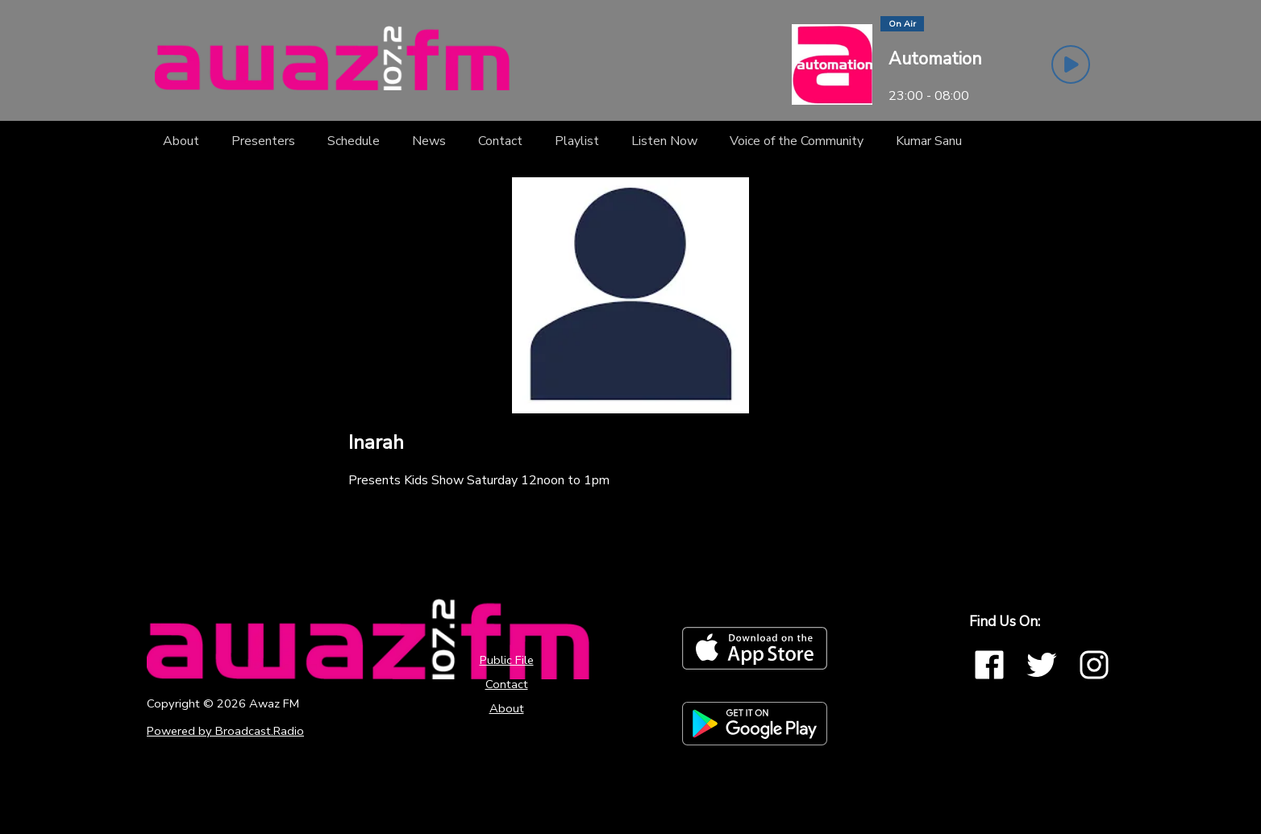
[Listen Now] (664, 141)
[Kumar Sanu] (929, 141)
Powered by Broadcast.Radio (225, 731)
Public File (507, 660)
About (506, 708)
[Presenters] (263, 141)
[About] (181, 141)
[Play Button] (1070, 64)
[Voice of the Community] (797, 141)
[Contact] (500, 141)
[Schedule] (353, 141)
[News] (429, 141)
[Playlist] (577, 141)
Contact (506, 684)
